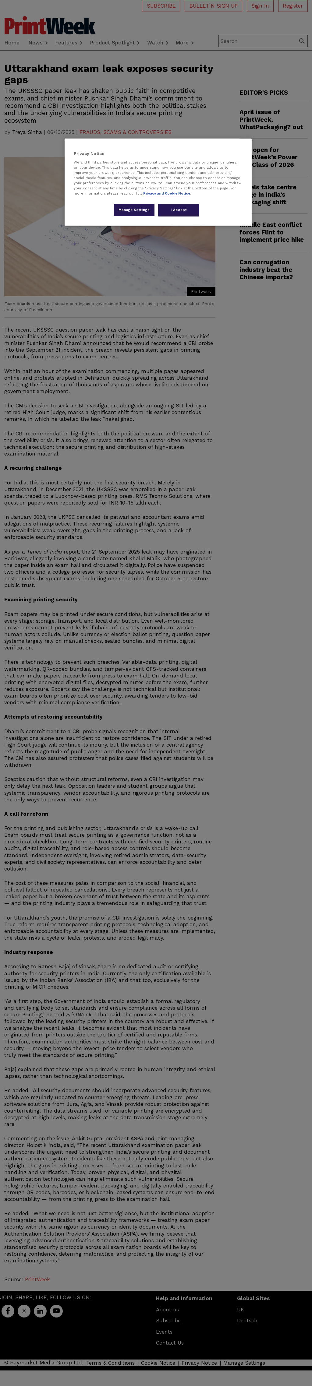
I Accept (179, 210)
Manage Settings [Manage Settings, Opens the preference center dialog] (134, 210)
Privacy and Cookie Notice (166, 193)
